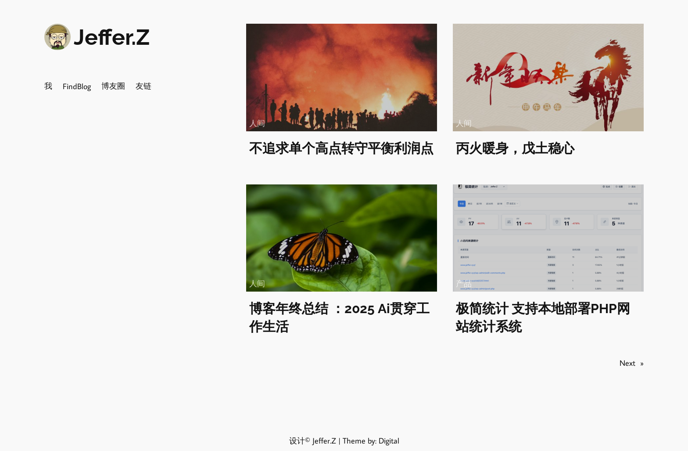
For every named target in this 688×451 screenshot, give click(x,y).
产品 (464, 283)
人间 (257, 123)
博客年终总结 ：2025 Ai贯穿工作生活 (339, 317)
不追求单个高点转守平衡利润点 (341, 148)
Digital (389, 440)
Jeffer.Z (112, 37)
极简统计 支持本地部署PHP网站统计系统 (543, 317)
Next (632, 362)
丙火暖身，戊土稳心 (515, 148)
